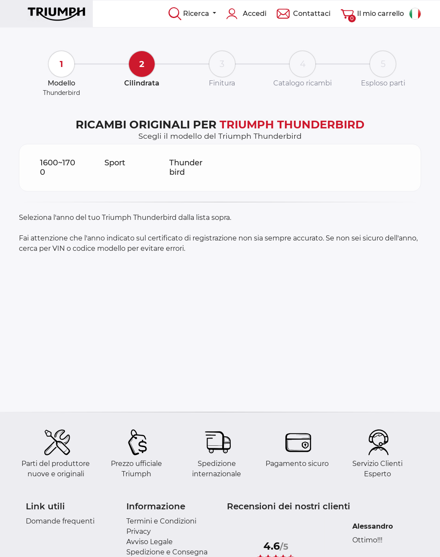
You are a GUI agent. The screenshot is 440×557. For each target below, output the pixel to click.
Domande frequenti (60, 521)
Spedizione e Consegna (167, 552)
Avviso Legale (149, 542)
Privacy (138, 531)
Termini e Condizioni (161, 521)
